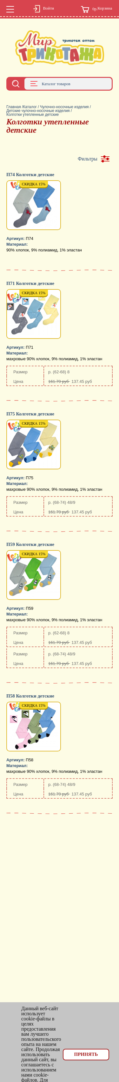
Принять (86, 1054)
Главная (13, 107)
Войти (43, 9)
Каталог (30, 107)
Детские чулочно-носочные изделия (38, 110)
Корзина (96, 9)
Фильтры (87, 158)
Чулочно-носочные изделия (64, 107)
